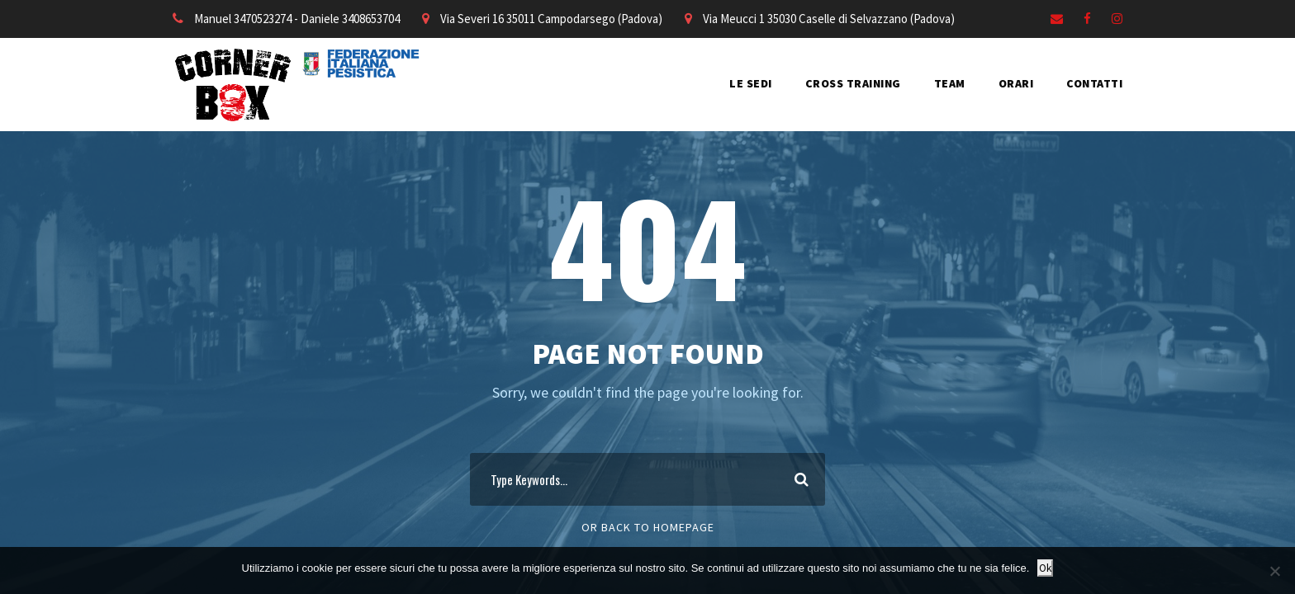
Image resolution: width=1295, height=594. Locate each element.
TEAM (949, 83)
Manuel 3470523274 (243, 18)
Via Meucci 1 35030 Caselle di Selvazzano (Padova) (829, 18)
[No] (1274, 571)
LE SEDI (750, 83)
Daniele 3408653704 (350, 18)
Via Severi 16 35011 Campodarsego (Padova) (551, 18)
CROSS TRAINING (853, 83)
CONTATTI (1094, 83)
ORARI (1016, 83)
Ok (1045, 568)
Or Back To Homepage (647, 527)
